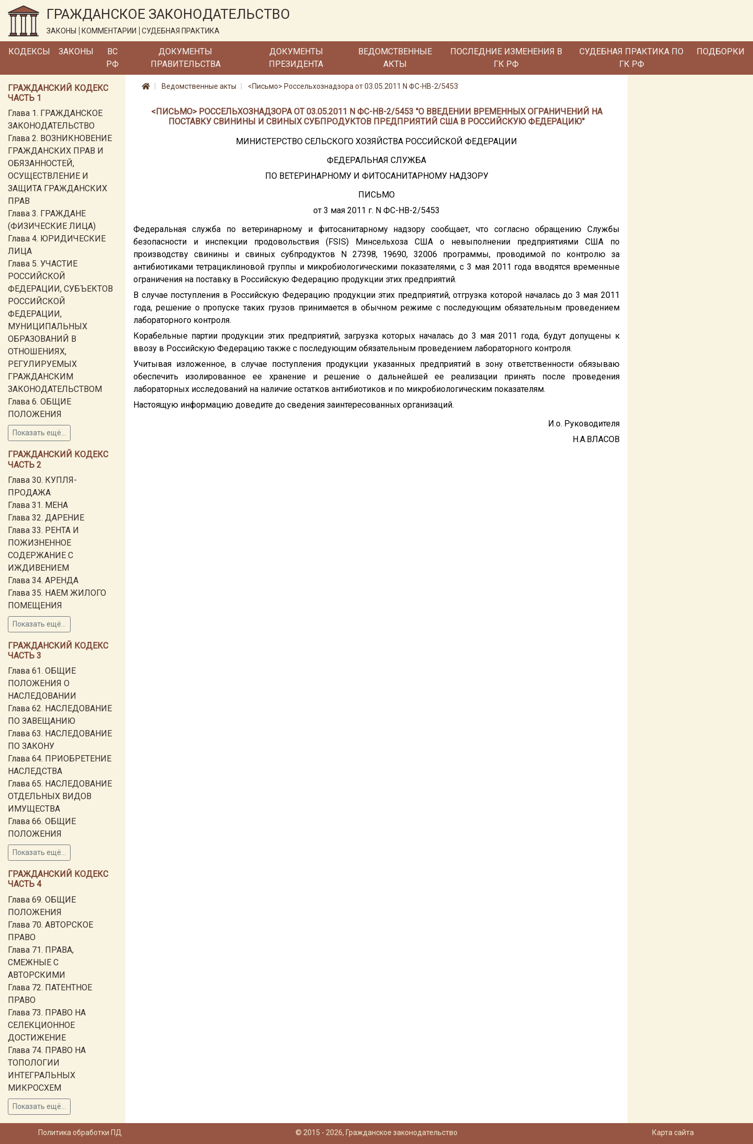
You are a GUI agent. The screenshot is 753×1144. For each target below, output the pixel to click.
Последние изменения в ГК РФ (506, 58)
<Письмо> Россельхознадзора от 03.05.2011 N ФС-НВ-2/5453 (353, 86)
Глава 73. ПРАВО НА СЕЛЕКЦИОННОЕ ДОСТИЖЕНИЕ (47, 1025)
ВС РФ (112, 58)
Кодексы (29, 51)
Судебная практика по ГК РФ (631, 58)
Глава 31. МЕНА (38, 505)
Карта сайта (673, 1132)
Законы (76, 51)
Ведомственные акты (395, 58)
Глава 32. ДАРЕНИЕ (46, 518)
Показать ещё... (39, 433)
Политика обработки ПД (80, 1132)
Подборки (721, 51)
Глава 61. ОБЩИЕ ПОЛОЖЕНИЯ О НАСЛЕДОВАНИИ (42, 683)
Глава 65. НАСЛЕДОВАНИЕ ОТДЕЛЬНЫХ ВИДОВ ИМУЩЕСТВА (60, 796)
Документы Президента (296, 58)
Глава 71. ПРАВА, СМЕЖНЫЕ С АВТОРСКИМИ (41, 962)
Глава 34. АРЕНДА (43, 580)
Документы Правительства (186, 58)
